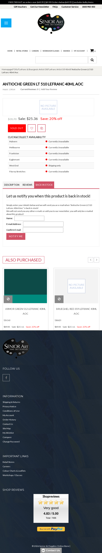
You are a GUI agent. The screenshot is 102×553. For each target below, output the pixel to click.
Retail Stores (22, 51)
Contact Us (8, 424)
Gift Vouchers (20, 6)
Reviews (27, 184)
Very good (51, 508)
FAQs (55, 6)
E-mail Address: (13, 224)
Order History (9, 419)
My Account (79, 51)
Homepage (7, 69)
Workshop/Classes (51, 51)
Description (11, 184)
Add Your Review (49, 89)
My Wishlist (8, 432)
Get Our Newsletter (39, 6)
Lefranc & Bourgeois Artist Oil (33, 69)
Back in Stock (44, 184)
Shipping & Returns (11, 402)
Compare (7, 437)
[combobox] (61, 59)
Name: (9, 218)
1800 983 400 (88, 6)
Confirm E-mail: (13, 230)
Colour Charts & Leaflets (14, 470)
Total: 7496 (51, 518)
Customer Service (69, 6)
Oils (16, 69)
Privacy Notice (9, 406)
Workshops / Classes (12, 475)
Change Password (11, 441)
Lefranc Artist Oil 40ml (59, 69)
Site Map (7, 428)
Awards (66, 51)
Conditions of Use (11, 411)
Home (9, 51)
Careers (35, 51)
